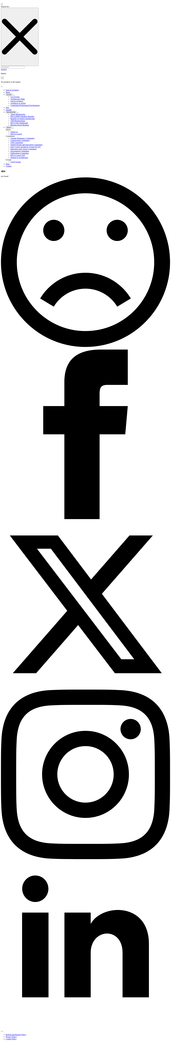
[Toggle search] (2, 4)
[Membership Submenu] (18, 112)
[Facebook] (85, 518)
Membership (11, 112)
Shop (8, 164)
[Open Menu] (2, 86)
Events (9, 94)
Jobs (7, 108)
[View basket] (4, 69)
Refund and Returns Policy (16, 1035)
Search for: (5, 7)
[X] (85, 688)
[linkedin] (85, 1028)
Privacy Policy (11, 1037)
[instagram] (85, 858)
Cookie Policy (11, 1039)
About (9, 127)
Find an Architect (12, 90)
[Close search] (19, 37)
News (8, 92)
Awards (8, 110)
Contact (9, 166)
